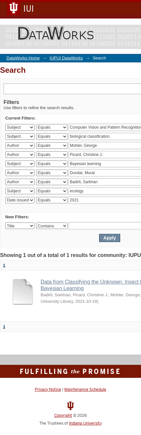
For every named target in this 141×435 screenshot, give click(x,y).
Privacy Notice (48, 389)
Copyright (63, 415)
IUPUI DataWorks (66, 58)
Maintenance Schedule (85, 389)
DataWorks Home (23, 58)
